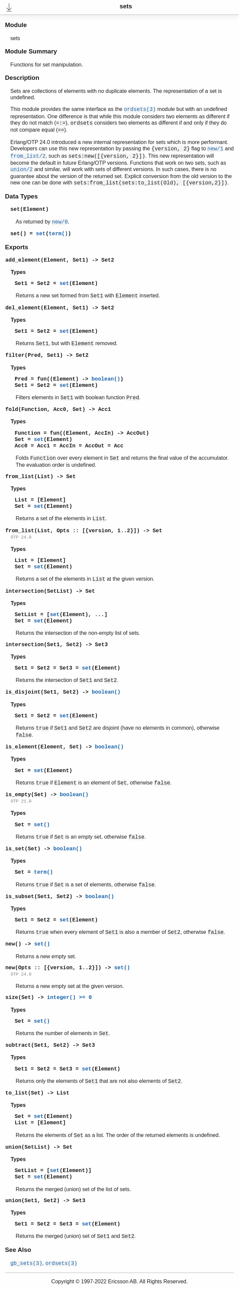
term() (58, 234)
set (41, 234)
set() (18, 234)
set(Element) (29, 209)
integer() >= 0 (69, 998)
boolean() (105, 379)
